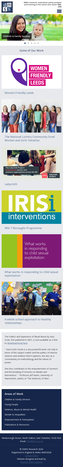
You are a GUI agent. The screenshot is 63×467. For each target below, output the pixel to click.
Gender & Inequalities (15, 414)
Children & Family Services (17, 399)
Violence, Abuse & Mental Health (20, 409)
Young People (11, 404)
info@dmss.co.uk (34, 441)
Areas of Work (14, 394)
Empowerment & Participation (19, 419)
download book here (17, 343)
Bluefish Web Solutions (31, 462)
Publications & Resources (17, 424)
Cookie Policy (31, 455)
